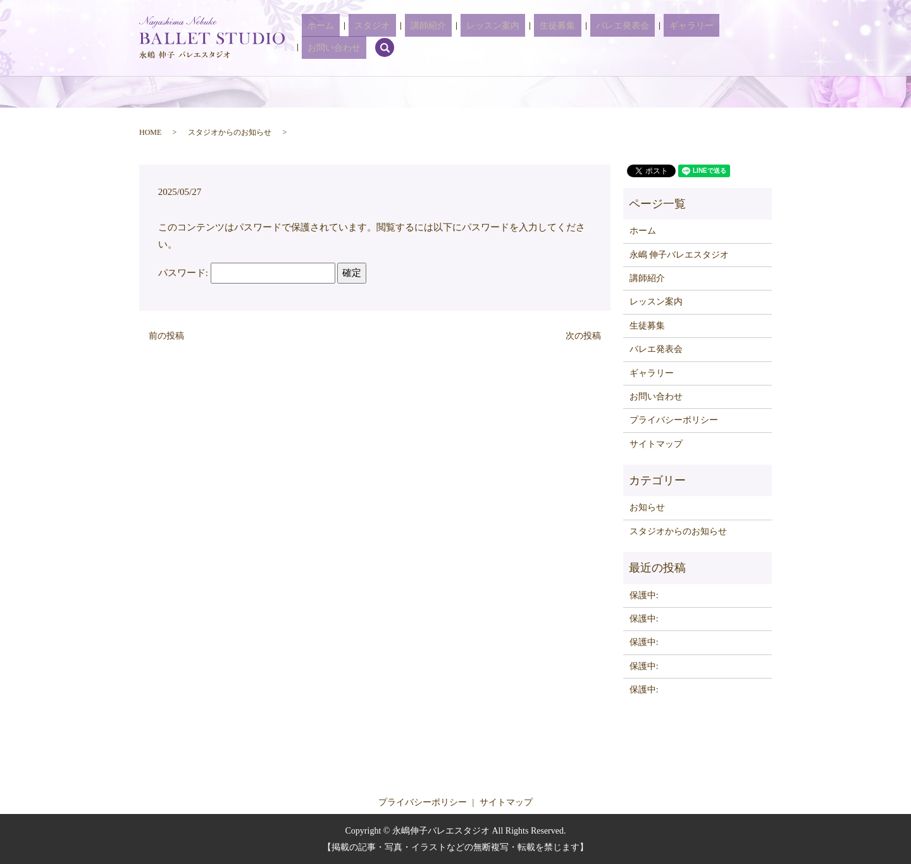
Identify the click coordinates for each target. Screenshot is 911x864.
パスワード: (246, 273)
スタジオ (394, 38)
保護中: (644, 595)
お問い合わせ (713, 38)
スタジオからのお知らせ (229, 132)
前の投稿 (166, 336)
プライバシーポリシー (673, 420)
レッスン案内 (491, 38)
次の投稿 (583, 336)
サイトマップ (656, 444)
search (757, 37)
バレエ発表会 (597, 38)
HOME (150, 132)
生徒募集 (544, 38)
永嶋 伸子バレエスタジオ (679, 255)
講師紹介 (438, 38)
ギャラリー (655, 38)
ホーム (354, 38)
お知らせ (647, 507)
